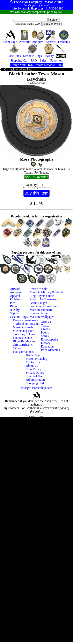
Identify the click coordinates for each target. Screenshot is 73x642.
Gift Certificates (23, 344)
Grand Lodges (38, 302)
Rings (13, 306)
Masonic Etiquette (41, 309)
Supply (14, 313)
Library (45, 343)
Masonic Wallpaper (42, 316)
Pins (12, 302)
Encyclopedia (49, 339)
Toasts (45, 325)
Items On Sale (38, 288)
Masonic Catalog (36, 358)
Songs (45, 336)
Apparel (15, 295)
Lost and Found (39, 313)
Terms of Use (34, 376)
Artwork (15, 288)
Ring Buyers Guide (42, 295)
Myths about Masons (26, 323)
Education (47, 346)
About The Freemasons (44, 299)
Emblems (16, 299)
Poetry (45, 332)
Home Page (33, 355)
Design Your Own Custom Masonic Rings (36, 65)
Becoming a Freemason (44, 306)
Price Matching (50, 350)
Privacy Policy (35, 372)
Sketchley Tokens (24, 334)
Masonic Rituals (23, 327)
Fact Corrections (23, 351)
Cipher (17, 348)
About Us (32, 365)
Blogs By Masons (24, 341)
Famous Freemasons (25, 320)
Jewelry (15, 309)
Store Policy (33, 369)
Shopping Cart (35, 383)
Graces (45, 329)
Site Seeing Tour (23, 330)
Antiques (15, 292)
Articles (46, 322)
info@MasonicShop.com (36, 387)
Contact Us (33, 362)
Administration (35, 379)
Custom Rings (19, 316)
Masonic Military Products (46, 292)
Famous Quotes (22, 337)
